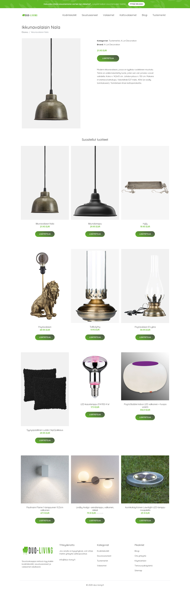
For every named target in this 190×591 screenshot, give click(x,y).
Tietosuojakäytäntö (144, 567)
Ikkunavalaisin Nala (45, 225)
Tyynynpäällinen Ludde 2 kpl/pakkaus (45, 431)
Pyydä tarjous (136, 4)
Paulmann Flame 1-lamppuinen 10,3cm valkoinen (45, 510)
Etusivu (25, 33)
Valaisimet (108, 15)
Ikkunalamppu (95, 225)
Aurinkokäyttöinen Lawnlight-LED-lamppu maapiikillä (145, 510)
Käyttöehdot (140, 562)
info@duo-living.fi (67, 561)
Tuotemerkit (159, 15)
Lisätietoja (108, 60)
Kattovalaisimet (128, 15)
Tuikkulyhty (95, 328)
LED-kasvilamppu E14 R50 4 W (95, 405)
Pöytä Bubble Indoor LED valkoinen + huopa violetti (145, 407)
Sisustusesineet (90, 15)
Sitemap (138, 572)
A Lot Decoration (129, 42)
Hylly (145, 225)
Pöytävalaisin (44, 328)
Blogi (144, 15)
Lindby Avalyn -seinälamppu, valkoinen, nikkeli (95, 510)
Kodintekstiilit (69, 15)
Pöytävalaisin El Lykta (145, 328)
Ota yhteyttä (140, 557)
